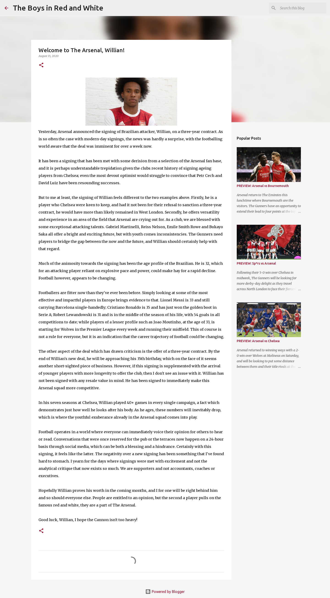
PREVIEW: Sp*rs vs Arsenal (256, 263)
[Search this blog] (302, 8)
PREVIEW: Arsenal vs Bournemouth (263, 186)
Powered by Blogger (165, 592)
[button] (41, 65)
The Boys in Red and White (58, 8)
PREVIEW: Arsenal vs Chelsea (258, 341)
